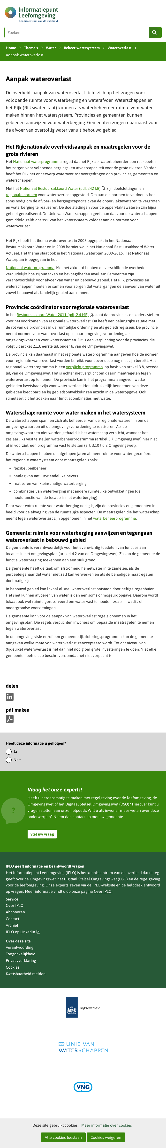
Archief (12, 925)
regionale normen (21, 194)
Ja (15, 751)
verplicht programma (84, 367)
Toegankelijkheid (20, 954)
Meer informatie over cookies (106, 1125)
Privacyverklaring (21, 960)
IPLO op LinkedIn (23, 932)
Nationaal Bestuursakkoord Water (63, 188)
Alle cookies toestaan (63, 1137)
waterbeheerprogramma (114, 518)
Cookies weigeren (106, 1137)
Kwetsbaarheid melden (25, 974)
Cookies (12, 967)
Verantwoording (19, 947)
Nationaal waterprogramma (37, 161)
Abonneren (15, 912)
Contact (12, 919)
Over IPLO (103, 891)
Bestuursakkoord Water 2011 (55, 314)
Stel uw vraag (42, 834)
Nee (17, 759)
